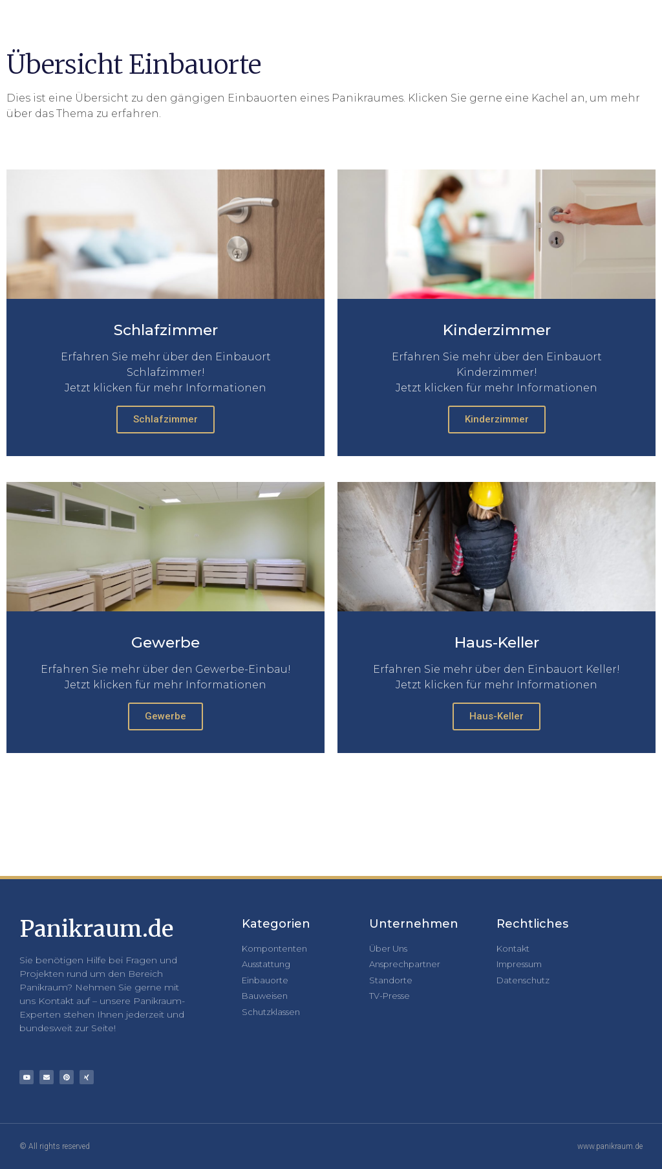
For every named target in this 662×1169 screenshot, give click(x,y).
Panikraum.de (96, 929)
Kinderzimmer (497, 419)
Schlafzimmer (165, 419)
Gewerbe (165, 716)
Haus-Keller (496, 716)
